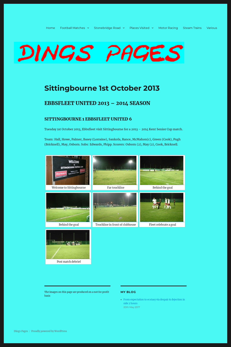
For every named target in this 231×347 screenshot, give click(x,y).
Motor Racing (168, 28)
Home (50, 28)
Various (212, 28)
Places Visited (139, 28)
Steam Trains (192, 28)
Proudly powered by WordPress (49, 331)
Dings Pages (21, 331)
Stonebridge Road (107, 28)
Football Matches (72, 28)
